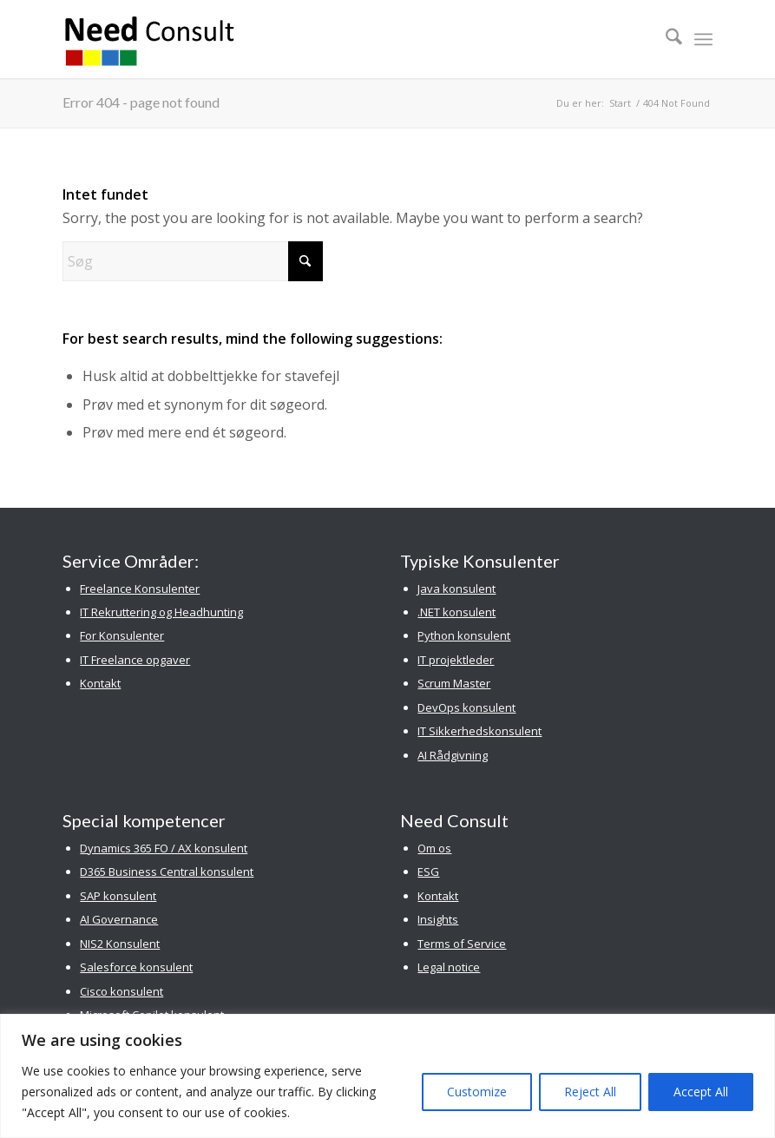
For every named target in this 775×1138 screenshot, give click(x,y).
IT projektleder (455, 660)
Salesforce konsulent (136, 967)
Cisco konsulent (121, 991)
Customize (477, 1091)
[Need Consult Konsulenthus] (149, 39)
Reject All (590, 1091)
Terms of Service (461, 943)
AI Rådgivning (452, 755)
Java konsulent (456, 588)
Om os (434, 848)
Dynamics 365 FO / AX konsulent (163, 848)
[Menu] (703, 39)
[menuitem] (665, 39)
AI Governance (119, 919)
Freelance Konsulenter (140, 588)
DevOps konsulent (466, 707)
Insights (437, 919)
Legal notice (448, 967)
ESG (428, 871)
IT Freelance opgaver (135, 660)
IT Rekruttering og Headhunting (161, 612)
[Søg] (665, 39)
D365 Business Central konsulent (166, 871)
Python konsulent (463, 635)
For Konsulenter (122, 635)
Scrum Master (453, 683)
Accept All (700, 1091)
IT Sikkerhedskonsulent (479, 731)
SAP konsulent (118, 896)
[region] (387, 1076)
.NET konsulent (456, 612)
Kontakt (100, 683)
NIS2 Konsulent (120, 943)
